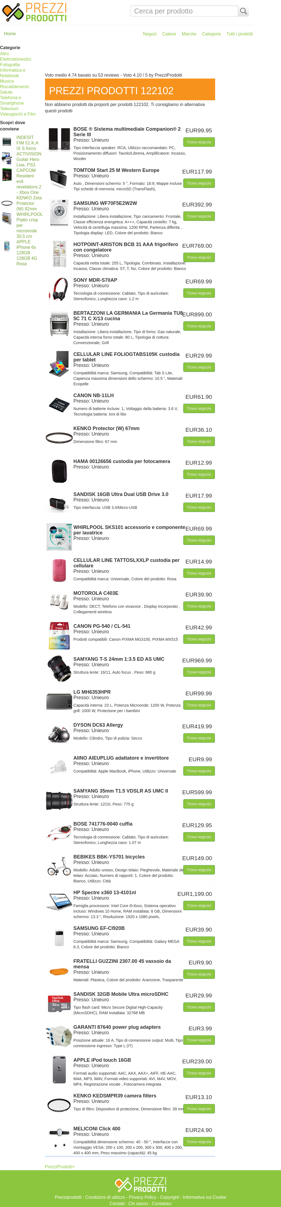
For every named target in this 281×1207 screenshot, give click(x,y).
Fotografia (10, 64)
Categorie (211, 34)
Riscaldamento (14, 86)
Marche (189, 34)
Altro (4, 53)
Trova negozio (199, 142)
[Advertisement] (147, 57)
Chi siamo (138, 1203)
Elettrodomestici (15, 59)
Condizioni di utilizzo (105, 1197)
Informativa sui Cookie (204, 1197)
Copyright (169, 1197)
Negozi (150, 34)
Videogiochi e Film (18, 114)
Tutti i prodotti (239, 34)
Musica (7, 81)
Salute (6, 92)
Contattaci (162, 1203)
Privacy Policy (142, 1197)
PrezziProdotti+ (60, 1166)
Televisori (9, 108)
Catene (169, 34)
